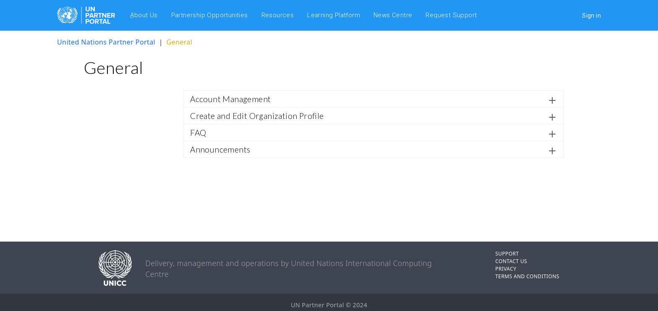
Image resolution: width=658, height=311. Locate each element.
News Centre (392, 15)
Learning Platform (333, 15)
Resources (277, 15)
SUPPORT (507, 253)
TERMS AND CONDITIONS (527, 276)
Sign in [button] (591, 15)
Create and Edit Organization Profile (257, 116)
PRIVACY (505, 268)
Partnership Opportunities (209, 15)
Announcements (220, 149)
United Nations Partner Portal (106, 42)
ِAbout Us (144, 15)
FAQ (198, 132)
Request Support (451, 15)
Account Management (230, 99)
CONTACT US (511, 261)
